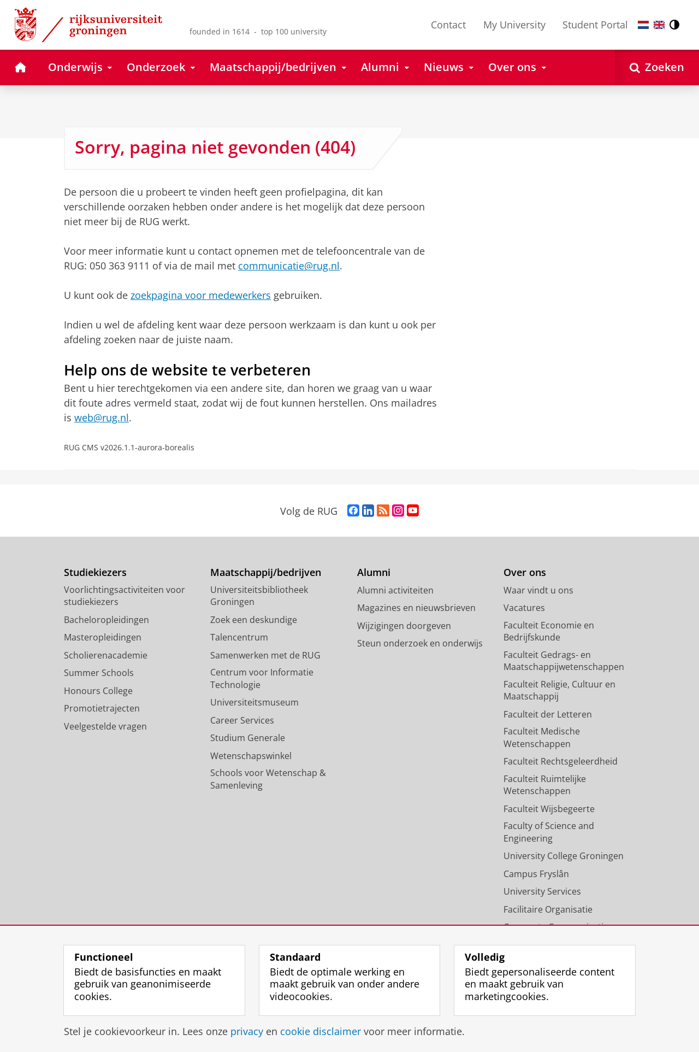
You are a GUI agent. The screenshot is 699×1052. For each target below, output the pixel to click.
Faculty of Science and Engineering (548, 832)
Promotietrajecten (102, 708)
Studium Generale (247, 738)
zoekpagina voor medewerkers (201, 295)
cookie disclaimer (320, 1031)
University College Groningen (563, 856)
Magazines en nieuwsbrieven (416, 608)
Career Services (242, 720)
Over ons (524, 572)
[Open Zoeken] (657, 67)
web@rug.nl (101, 417)
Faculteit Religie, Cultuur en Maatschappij (559, 690)
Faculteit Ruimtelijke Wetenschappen (544, 785)
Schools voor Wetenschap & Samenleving (268, 779)
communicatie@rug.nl (289, 265)
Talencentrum (239, 637)
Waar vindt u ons (538, 590)
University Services (542, 891)
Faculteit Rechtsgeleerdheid (560, 761)
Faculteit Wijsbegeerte (549, 809)
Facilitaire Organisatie (548, 909)
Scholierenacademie (105, 655)
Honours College (98, 691)
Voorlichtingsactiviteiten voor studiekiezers (124, 596)
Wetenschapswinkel (251, 756)
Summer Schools (99, 673)
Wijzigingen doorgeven (404, 626)
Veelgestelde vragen (105, 726)
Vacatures (524, 608)
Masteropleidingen (102, 637)
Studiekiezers (95, 572)
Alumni (373, 572)
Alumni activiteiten (395, 590)
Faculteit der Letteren (547, 714)
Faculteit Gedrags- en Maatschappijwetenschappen (563, 661)
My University (514, 24)
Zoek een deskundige (253, 620)
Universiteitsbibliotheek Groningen (259, 596)
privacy (246, 1031)
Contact (448, 24)
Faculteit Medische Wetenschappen (541, 737)
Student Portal (595, 24)
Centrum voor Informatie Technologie (261, 678)
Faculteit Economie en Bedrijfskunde (548, 631)
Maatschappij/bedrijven (265, 572)
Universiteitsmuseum (254, 702)
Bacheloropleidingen (106, 620)
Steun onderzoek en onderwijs (420, 643)
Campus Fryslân (536, 874)
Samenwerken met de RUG (265, 655)
